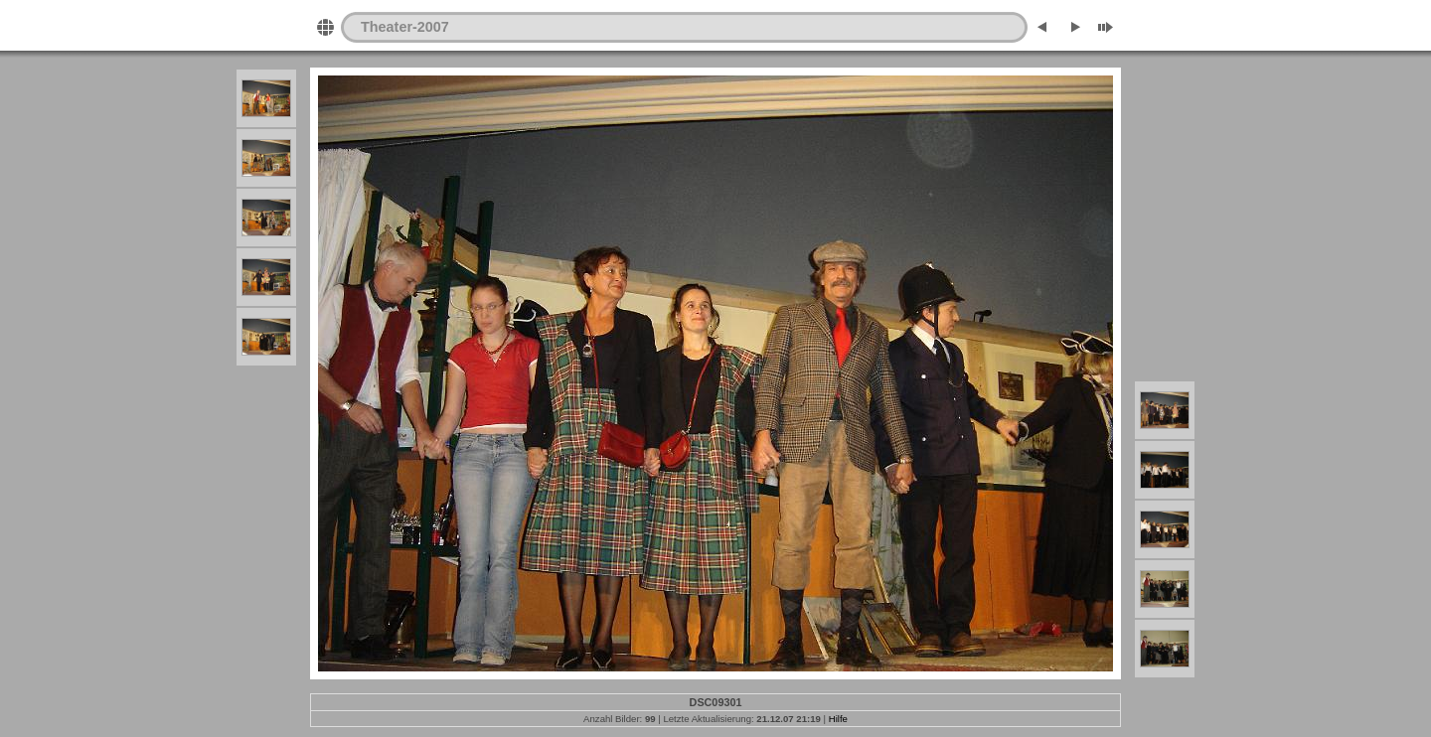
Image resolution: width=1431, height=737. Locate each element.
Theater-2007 (405, 27)
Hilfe (838, 718)
